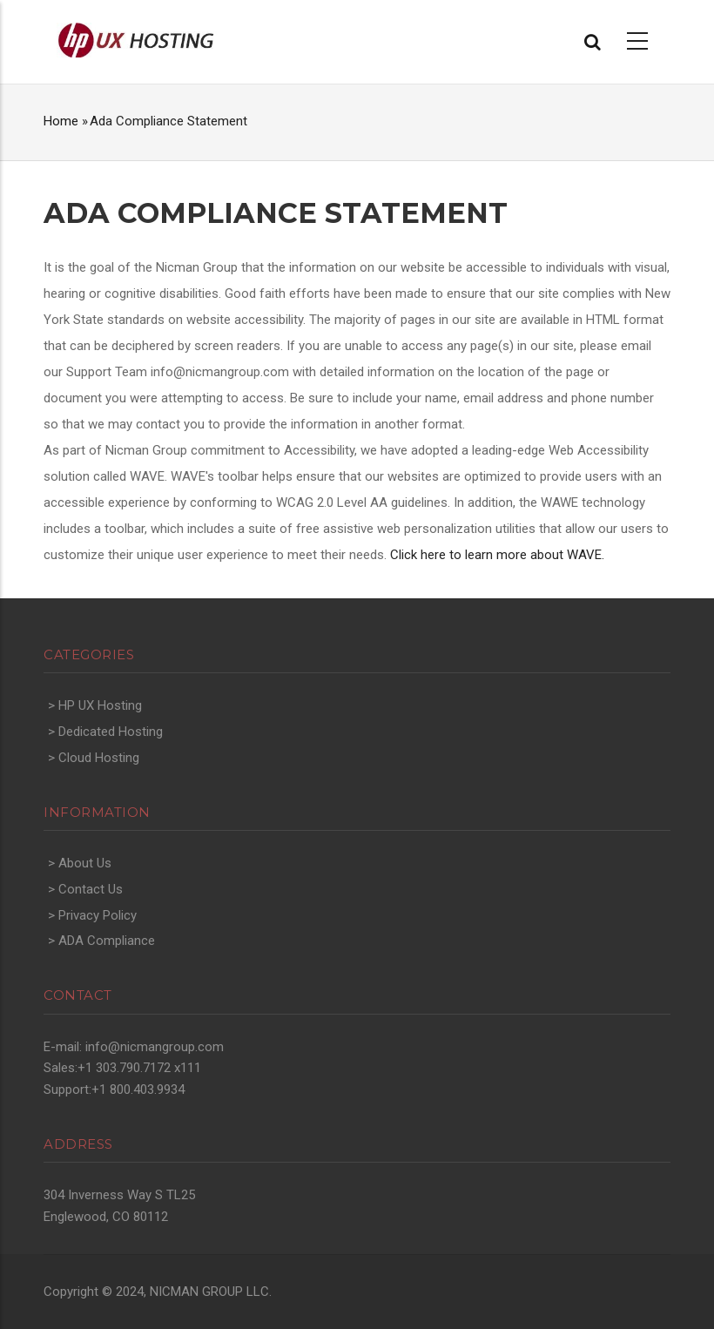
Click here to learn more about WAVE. (497, 555)
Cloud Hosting (98, 758)
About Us (84, 863)
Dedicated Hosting (110, 731)
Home (61, 121)
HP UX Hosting (100, 705)
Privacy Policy (97, 915)
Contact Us (90, 889)
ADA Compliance (106, 940)
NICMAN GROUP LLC (209, 1291)
